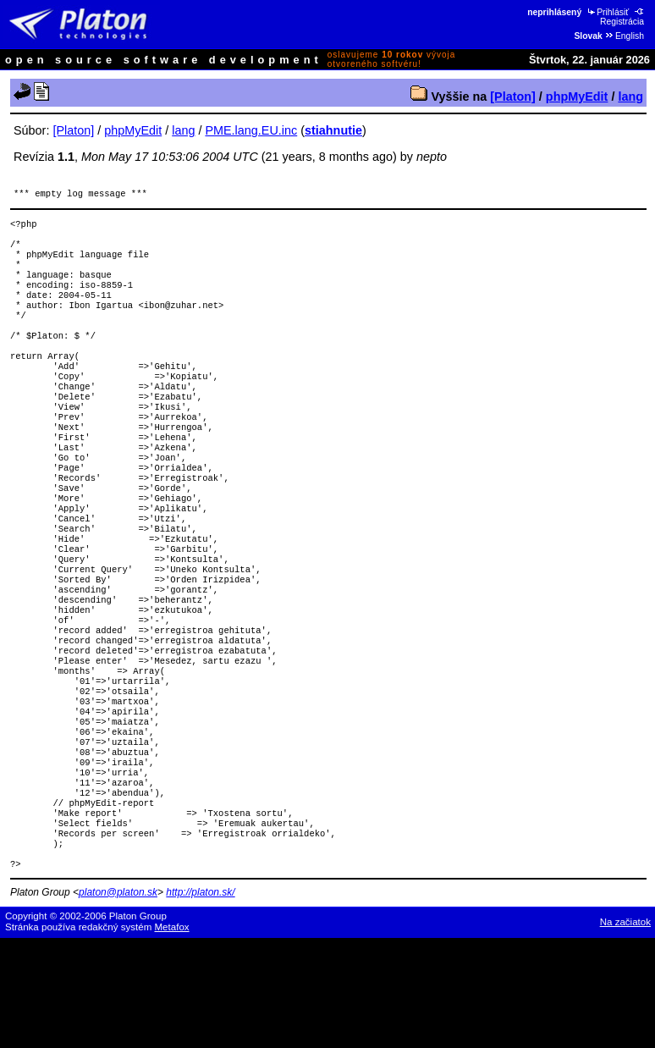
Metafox (172, 1037)
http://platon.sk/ (200, 1002)
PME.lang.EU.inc (251, 130)
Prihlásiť (607, 12)
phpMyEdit (577, 96)
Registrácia (623, 17)
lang (630, 96)
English (624, 36)
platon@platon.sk (118, 1002)
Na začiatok (625, 1032)
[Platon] (513, 96)
